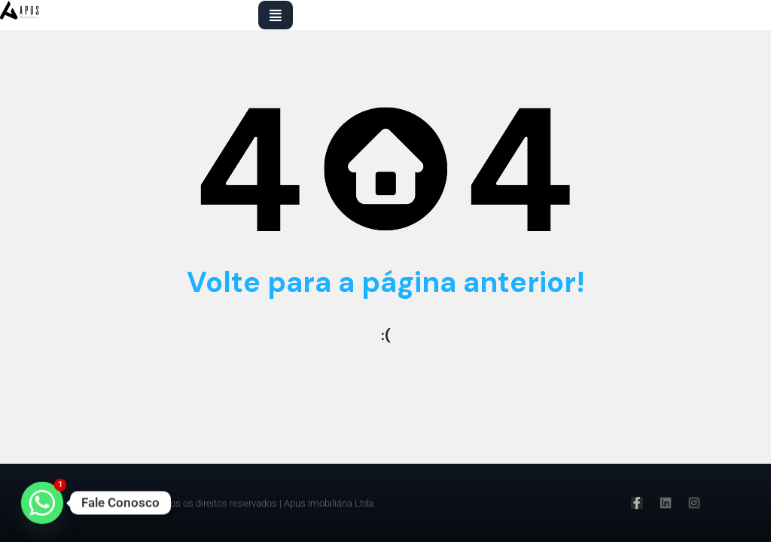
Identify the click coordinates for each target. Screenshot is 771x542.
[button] (276, 15)
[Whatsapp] (42, 503)
